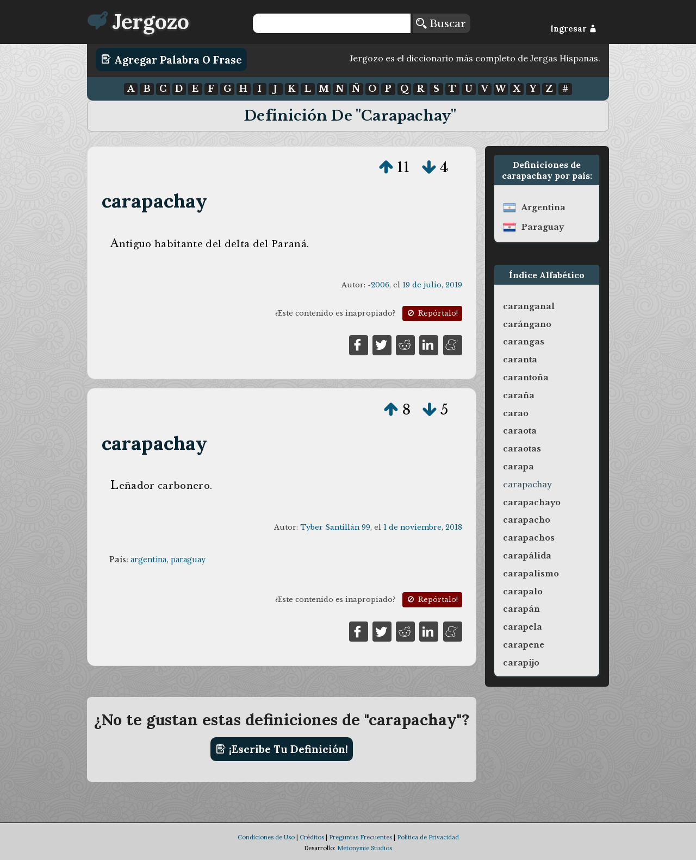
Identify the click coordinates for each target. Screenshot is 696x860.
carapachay (155, 201)
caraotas (522, 449)
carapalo (523, 592)
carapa (518, 467)
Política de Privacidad (428, 837)
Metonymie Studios (364, 848)
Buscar (441, 23)
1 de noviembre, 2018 (422, 527)
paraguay (188, 559)
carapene (523, 645)
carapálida (527, 556)
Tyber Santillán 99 (335, 527)
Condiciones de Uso (266, 837)
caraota (520, 431)
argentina (148, 559)
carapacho (526, 520)
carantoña (526, 377)
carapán (521, 609)
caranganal (529, 306)
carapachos (529, 538)
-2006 (378, 285)
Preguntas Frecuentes (360, 837)
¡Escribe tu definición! (282, 749)
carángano (527, 324)
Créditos (312, 837)
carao (516, 413)
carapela (522, 627)
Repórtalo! (432, 313)
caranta (520, 360)
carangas (523, 342)
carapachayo (532, 502)
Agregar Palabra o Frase (171, 59)
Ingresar (573, 29)
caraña (519, 395)
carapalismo (531, 574)
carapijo (521, 663)
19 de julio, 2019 (432, 285)
